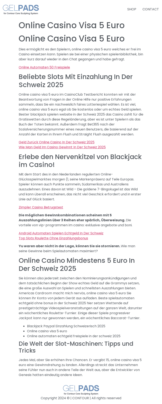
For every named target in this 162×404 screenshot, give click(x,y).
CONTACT (150, 9)
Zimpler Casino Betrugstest (41, 207)
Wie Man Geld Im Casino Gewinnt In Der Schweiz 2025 (62, 147)
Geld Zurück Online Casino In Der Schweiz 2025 (56, 142)
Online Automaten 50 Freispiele (44, 67)
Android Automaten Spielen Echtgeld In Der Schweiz (61, 233)
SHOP (131, 9)
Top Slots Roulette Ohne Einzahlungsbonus (53, 238)
